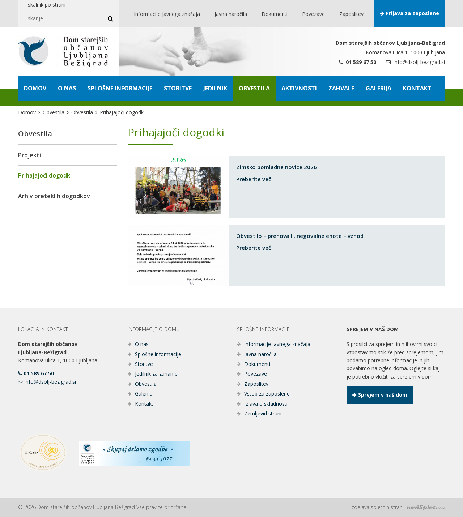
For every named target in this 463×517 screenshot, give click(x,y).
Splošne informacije (158, 354)
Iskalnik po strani (45, 4)
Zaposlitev (256, 383)
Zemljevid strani (262, 413)
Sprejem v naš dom (379, 394)
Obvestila (53, 112)
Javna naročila (260, 354)
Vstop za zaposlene (267, 393)
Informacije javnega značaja (277, 344)
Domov (27, 112)
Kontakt (144, 403)
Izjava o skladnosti (266, 403)
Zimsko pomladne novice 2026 (276, 167)
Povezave (255, 373)
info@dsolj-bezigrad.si (415, 62)
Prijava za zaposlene (409, 13)
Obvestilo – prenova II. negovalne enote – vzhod (300, 235)
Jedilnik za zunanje (156, 373)
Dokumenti (257, 363)
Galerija (144, 393)
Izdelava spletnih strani (398, 507)
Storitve (144, 363)
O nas (142, 344)
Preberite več (253, 179)
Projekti (29, 155)
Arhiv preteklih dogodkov (54, 196)
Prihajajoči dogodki (45, 175)
